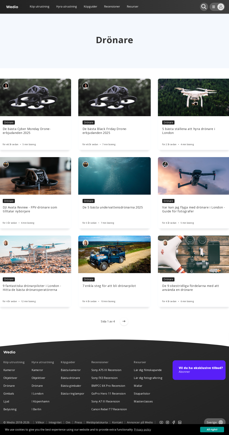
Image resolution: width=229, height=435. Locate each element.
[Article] (114, 97)
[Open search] (204, 7)
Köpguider (90, 6)
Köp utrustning (39, 6)
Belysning (10, 409)
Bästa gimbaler (71, 386)
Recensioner (112, 6)
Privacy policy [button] (142, 429)
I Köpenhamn (41, 401)
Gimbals (8, 393)
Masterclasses (143, 401)
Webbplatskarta (97, 422)
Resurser (140, 362)
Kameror (9, 370)
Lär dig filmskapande (148, 370)
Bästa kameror (71, 370)
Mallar (138, 386)
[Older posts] (124, 321)
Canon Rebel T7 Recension (109, 409)
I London (38, 393)
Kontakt (117, 422)
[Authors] (6, 86)
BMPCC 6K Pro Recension (108, 386)
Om (68, 422)
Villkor (40, 422)
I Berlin (36, 409)
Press (78, 422)
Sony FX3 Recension (104, 378)
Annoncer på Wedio (140, 422)
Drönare (9, 122)
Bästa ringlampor (72, 393)
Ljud (6, 401)
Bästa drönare (70, 378)
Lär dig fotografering (148, 378)
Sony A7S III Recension (106, 370)
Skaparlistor (142, 393)
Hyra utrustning (66, 6)
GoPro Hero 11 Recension (108, 393)
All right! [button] (212, 429)
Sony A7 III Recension (105, 401)
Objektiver (10, 378)
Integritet (55, 422)
